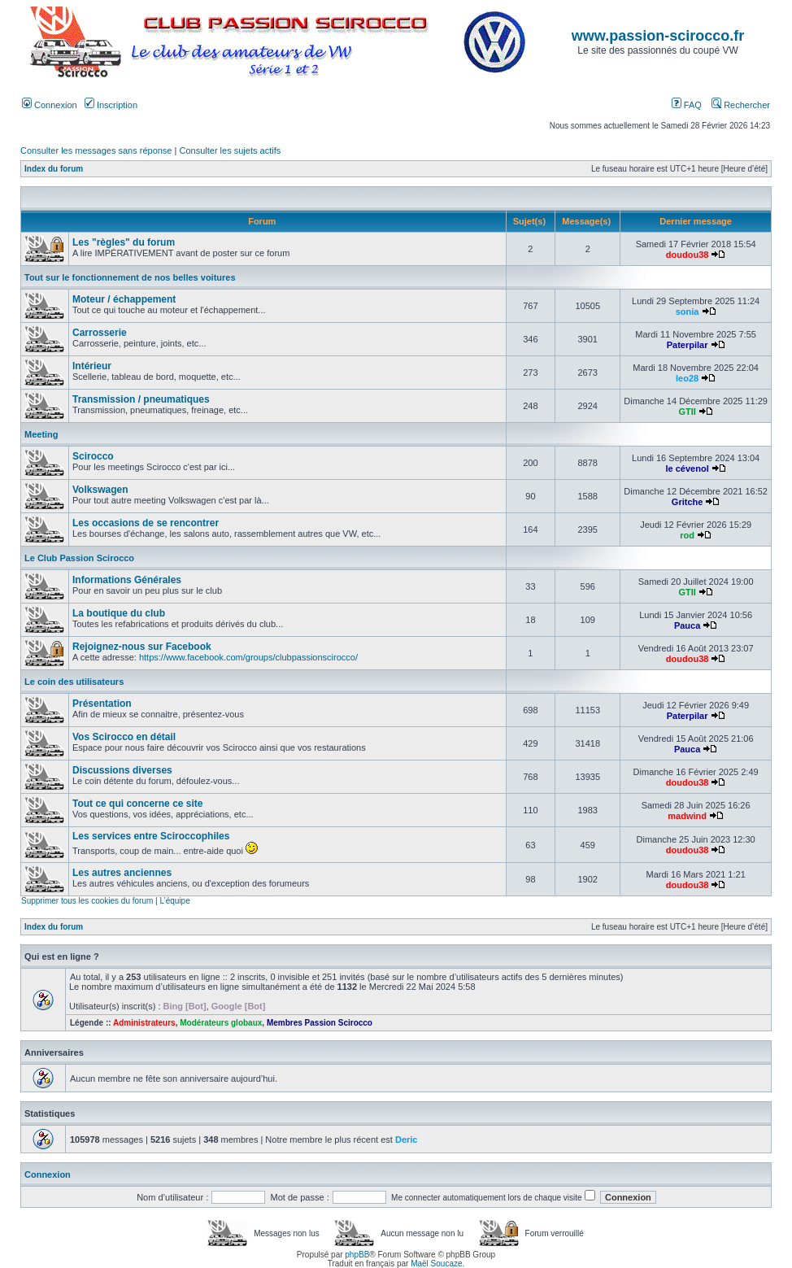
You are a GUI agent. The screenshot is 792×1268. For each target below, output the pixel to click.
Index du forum (53, 168)
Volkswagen (100, 489)
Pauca (687, 625)
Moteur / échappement (124, 299)
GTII (686, 411)
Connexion (49, 105)
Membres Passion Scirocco (319, 1022)
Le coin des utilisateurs (74, 681)
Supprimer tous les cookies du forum (87, 900)
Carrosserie (99, 332)
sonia (687, 311)
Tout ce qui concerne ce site (137, 803)
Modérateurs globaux (221, 1022)
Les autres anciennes (122, 872)
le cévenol (687, 468)
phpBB (357, 1254)
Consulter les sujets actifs (230, 150)
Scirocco (93, 456)
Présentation (102, 703)
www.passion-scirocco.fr (658, 36)
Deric (406, 1139)
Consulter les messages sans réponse (96, 150)
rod (687, 535)
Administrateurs (144, 1022)
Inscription (111, 105)
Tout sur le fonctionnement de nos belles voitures (130, 277)
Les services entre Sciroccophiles (150, 836)
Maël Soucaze (436, 1263)
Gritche (687, 502)
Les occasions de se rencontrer (145, 523)
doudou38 (687, 254)
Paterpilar (687, 345)
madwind (687, 816)
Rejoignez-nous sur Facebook (141, 646)
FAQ (687, 105)
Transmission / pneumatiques (141, 399)
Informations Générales (126, 580)
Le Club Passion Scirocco (79, 558)
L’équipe (174, 900)
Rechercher (740, 105)
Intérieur (91, 366)
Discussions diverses (122, 770)
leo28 (687, 378)
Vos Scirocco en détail (124, 737)
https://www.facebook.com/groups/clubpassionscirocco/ (248, 657)
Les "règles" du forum (123, 242)
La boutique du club (118, 613)
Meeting (41, 434)
